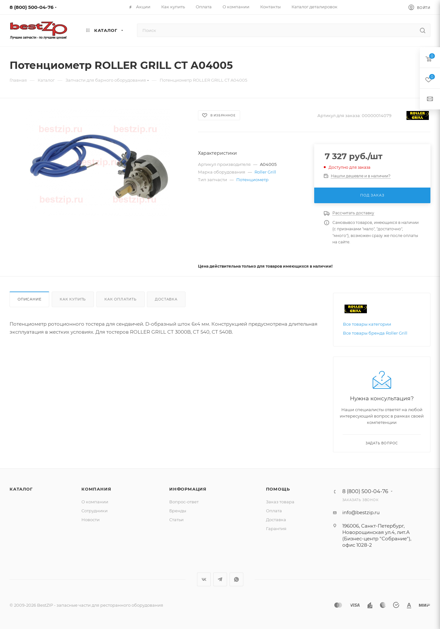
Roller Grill (265, 171)
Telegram (220, 579)
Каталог (21, 489)
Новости (90, 519)
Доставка (166, 299)
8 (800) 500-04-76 (32, 7)
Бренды (177, 510)
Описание (29, 299)
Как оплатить (120, 299)
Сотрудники (94, 510)
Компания (96, 489)
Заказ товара (280, 501)
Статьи (176, 519)
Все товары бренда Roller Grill (375, 333)
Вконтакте (204, 579)
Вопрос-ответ (184, 501)
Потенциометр (252, 179)
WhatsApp (236, 579)
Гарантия (276, 528)
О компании (94, 501)
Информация (188, 489)
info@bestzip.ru (361, 512)
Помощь (278, 489)
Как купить (73, 299)
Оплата (274, 510)
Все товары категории (367, 324)
